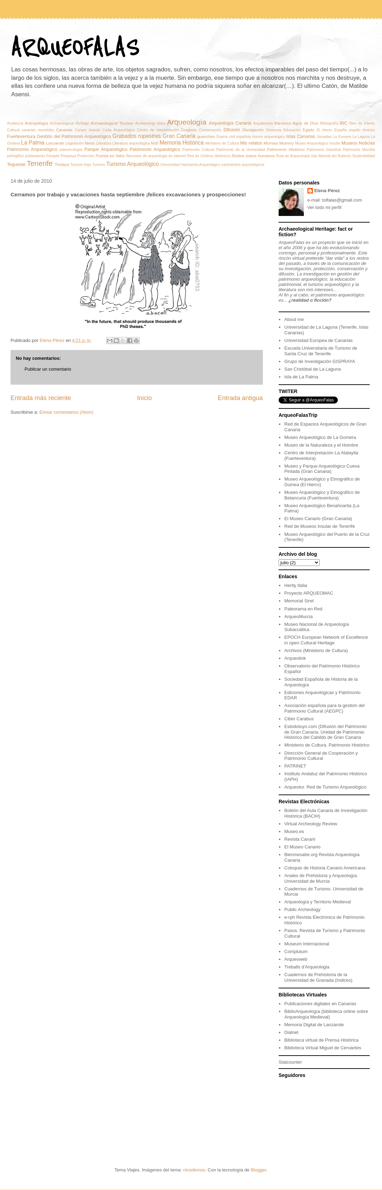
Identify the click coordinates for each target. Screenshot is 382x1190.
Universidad (170, 165)
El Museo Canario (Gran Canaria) (318, 518)
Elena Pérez (327, 190)
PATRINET (295, 766)
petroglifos (15, 156)
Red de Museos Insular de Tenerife (319, 526)
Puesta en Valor (110, 155)
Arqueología (186, 122)
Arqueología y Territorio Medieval (317, 901)
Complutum (295, 951)
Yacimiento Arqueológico (200, 165)
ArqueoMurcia (298, 616)
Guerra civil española (233, 137)
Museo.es (294, 831)
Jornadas (324, 137)
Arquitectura (263, 123)
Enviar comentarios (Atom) (66, 412)
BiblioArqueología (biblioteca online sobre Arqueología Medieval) (326, 1014)
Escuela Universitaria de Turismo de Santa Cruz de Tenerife (320, 350)
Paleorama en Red (303, 608)
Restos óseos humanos (253, 155)
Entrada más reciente (41, 397)
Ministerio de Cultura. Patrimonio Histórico (326, 745)
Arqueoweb (295, 959)
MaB (154, 143)
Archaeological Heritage (69, 123)
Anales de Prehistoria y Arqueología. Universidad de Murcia (321, 878)
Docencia (273, 130)
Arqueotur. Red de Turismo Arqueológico (325, 787)
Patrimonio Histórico (286, 149)
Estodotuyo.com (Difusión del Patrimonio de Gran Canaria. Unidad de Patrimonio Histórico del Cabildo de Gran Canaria (325, 732)
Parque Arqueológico (105, 149)
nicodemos (194, 1169)
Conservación (210, 130)
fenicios (369, 130)
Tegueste (16, 164)
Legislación (75, 143)
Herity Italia (295, 585)
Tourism (76, 165)
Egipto (308, 129)
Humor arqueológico (268, 137)
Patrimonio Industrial (324, 150)
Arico (161, 123)
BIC (344, 123)
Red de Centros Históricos (208, 156)
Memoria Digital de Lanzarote (314, 1024)
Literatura (103, 143)
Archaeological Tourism (112, 123)
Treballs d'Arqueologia (306, 966)
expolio (354, 130)
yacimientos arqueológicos (242, 165)
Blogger (258, 1169)
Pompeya (68, 156)
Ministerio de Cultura (222, 143)
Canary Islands (87, 130)
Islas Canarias (300, 136)
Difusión (232, 129)
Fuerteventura (21, 136)
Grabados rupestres (136, 136)
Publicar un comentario (48, 369)
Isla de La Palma (301, 376)
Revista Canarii (299, 839)
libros (90, 143)
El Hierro (324, 130)
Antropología (36, 123)
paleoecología (71, 150)
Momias (271, 143)
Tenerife (40, 163)
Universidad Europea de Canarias (318, 340)
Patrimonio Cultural (198, 150)
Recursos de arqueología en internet (156, 156)
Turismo (98, 165)
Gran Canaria (179, 136)
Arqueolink (295, 658)
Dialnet (291, 1032)
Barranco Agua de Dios (296, 123)
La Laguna (361, 137)
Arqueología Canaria (230, 123)
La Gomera (342, 137)
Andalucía (15, 123)
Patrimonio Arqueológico (155, 149)
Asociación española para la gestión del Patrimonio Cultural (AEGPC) (324, 708)
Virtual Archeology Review (310, 823)
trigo (87, 165)
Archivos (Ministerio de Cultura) (316, 650)
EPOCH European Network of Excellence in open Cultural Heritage (326, 640)
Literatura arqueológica (131, 143)
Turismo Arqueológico (132, 164)
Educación (292, 130)
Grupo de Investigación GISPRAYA (319, 361)
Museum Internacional (306, 943)
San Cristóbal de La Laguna (312, 369)
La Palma (32, 143)
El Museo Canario (302, 846)
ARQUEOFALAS (74, 48)
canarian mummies (38, 130)
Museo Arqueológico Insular (317, 143)
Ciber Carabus (299, 718)
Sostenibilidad (363, 156)
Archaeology (145, 123)
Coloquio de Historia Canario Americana (324, 867)
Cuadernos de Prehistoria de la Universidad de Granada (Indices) (318, 977)
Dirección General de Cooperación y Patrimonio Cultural (321, 755)
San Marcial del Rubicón (331, 156)
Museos (349, 143)
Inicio (144, 397)
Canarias (64, 129)
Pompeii (53, 156)
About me (294, 319)
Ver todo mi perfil (324, 207)
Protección (85, 156)
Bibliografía (329, 123)
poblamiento (35, 156)
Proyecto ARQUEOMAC (308, 593)
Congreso (189, 130)
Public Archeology (302, 909)
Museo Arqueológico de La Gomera (320, 437)
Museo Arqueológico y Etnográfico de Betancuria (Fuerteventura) (322, 495)
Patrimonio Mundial (359, 150)
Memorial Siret (299, 600)
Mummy (286, 143)
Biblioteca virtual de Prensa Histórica (321, 1040)
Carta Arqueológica (119, 130)
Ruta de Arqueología (293, 156)
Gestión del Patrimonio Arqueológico (74, 136)
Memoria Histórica (181, 143)
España (340, 130)
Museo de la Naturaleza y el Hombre (321, 445)
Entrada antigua (240, 397)
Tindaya (62, 164)
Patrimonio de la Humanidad (240, 150)
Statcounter (290, 1062)
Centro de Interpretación (158, 130)
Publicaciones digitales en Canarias (320, 1003)
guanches (206, 136)
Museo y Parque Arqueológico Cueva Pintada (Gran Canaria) (322, 468)
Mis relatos (251, 143)
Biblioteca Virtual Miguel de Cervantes (322, 1047)
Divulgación (253, 129)
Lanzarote (55, 143)
